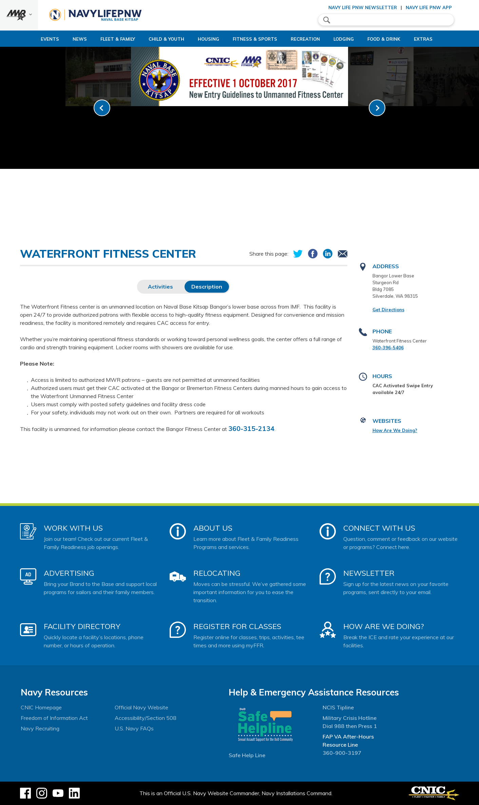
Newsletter (369, 573)
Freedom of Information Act (54, 717)
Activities (160, 286)
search (326, 20)
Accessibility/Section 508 (145, 717)
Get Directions (388, 309)
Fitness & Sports (249, 39)
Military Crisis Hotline (350, 717)
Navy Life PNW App (429, 7)
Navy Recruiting (40, 728)
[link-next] (377, 108)
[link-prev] (102, 108)
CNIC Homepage (41, 707)
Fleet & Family (94, 39)
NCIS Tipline (338, 707)
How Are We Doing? (394, 430)
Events (27, 39)
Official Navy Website (141, 707)
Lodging (349, 39)
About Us (212, 528)
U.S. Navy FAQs (134, 728)
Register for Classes (237, 626)
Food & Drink (395, 39)
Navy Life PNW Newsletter (362, 7)
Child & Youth (149, 39)
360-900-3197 (342, 752)
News (57, 39)
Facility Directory (82, 626)
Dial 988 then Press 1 (350, 726)
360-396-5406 (388, 347)
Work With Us (73, 528)
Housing (197, 39)
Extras (440, 39)
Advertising (69, 573)
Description (206, 286)
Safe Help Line (247, 755)
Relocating (217, 573)
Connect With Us (379, 528)
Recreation (305, 39)
